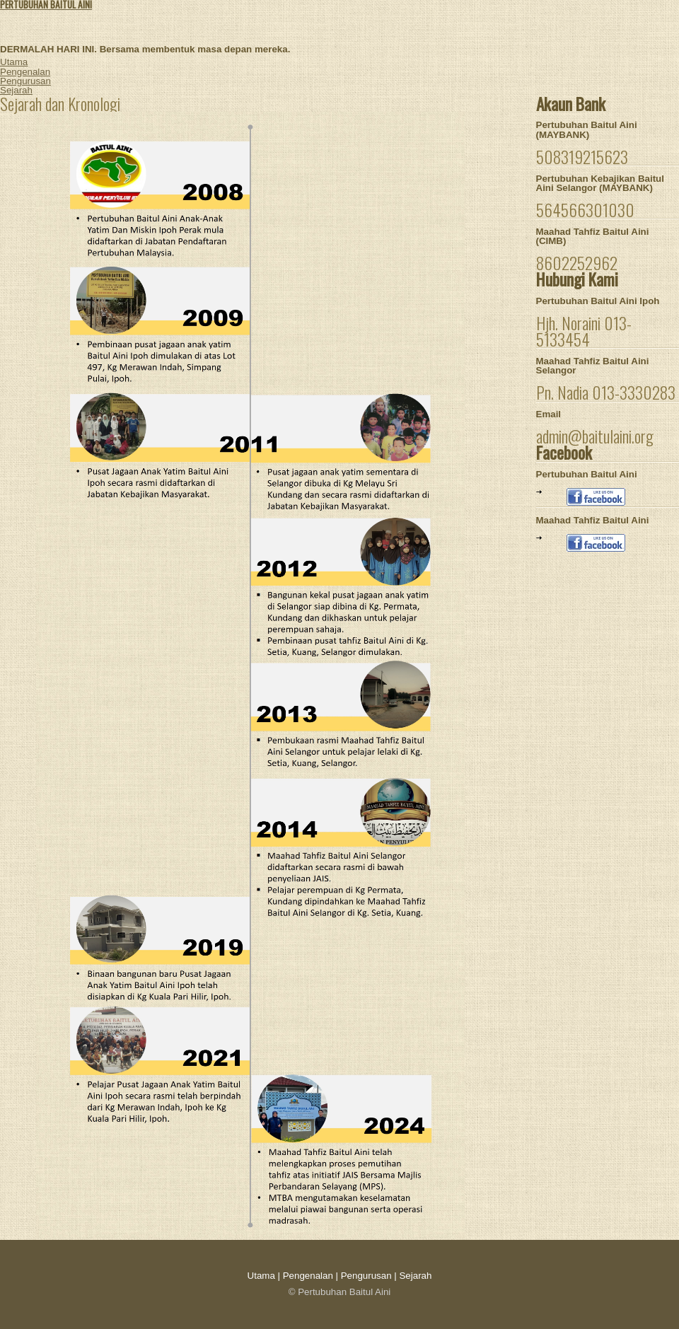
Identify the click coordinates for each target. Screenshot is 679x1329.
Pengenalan (25, 71)
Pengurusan (25, 81)
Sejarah (16, 90)
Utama (14, 62)
